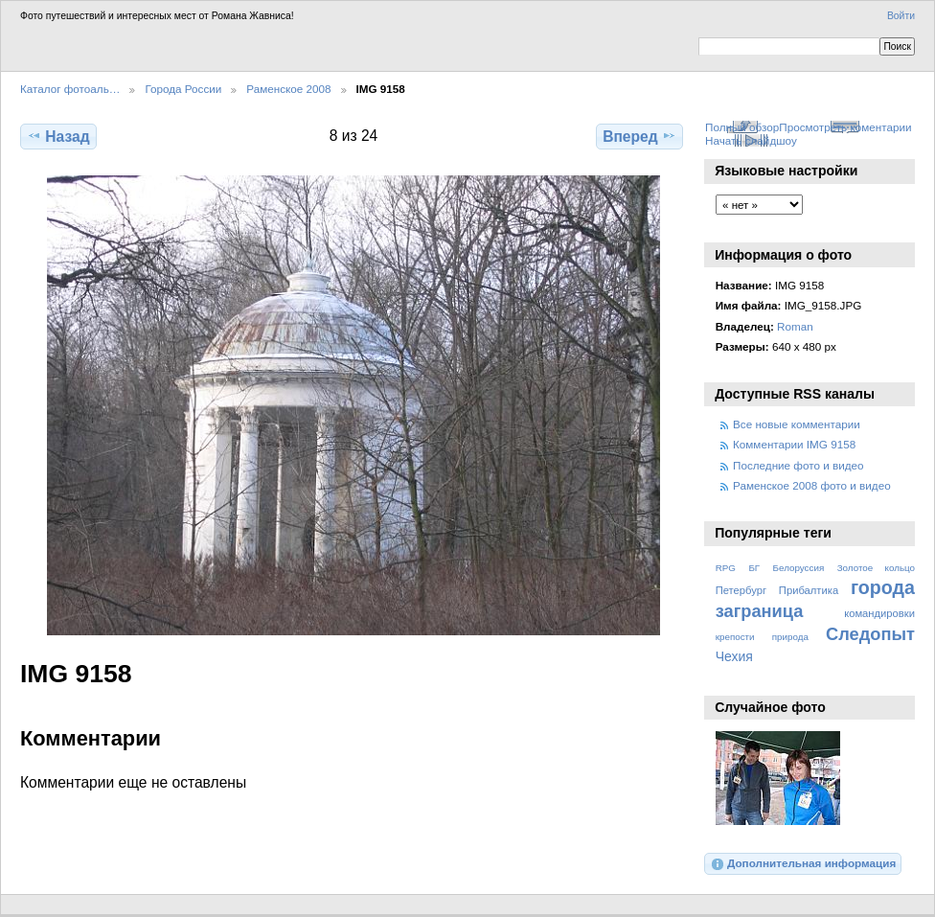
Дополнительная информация (803, 864)
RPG (726, 567)
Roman (795, 326)
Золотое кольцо (876, 567)
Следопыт (870, 634)
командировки (879, 613)
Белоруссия (799, 567)
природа (790, 636)
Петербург (741, 590)
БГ (754, 567)
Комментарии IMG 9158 (794, 444)
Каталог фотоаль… (70, 88)
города (883, 587)
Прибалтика (808, 590)
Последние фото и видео (798, 465)
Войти (901, 16)
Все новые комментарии (796, 424)
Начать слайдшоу (751, 140)
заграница (760, 611)
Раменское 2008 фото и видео (812, 485)
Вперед (639, 136)
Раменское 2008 (288, 88)
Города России (183, 88)
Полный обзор (742, 127)
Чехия (734, 656)
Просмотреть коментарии (845, 127)
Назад (58, 136)
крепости (735, 636)
